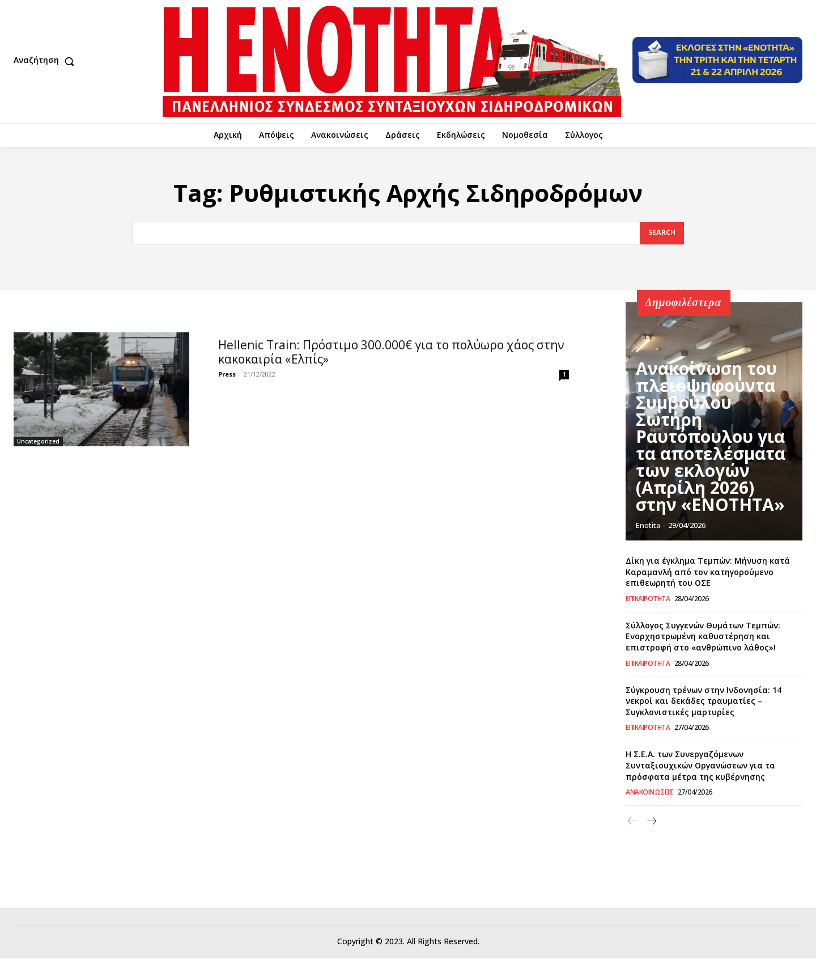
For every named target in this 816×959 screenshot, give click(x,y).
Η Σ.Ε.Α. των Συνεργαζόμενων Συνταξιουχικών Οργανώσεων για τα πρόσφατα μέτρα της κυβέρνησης (700, 766)
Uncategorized (38, 443)
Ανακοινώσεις (649, 794)
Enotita (648, 527)
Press (227, 375)
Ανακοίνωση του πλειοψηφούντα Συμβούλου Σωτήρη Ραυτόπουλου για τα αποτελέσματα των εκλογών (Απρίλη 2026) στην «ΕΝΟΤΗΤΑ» (703, 475)
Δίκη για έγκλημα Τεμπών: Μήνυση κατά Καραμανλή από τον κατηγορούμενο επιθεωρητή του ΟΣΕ (708, 572)
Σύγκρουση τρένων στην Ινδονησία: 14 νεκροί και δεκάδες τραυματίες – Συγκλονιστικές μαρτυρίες (703, 702)
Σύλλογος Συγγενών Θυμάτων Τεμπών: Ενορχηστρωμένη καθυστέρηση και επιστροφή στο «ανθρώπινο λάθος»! (703, 637)
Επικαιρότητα (648, 600)
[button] (46, 61)
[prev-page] (633, 823)
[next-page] (651, 823)
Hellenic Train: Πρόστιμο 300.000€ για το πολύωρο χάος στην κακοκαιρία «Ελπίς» (391, 354)
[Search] (661, 234)
